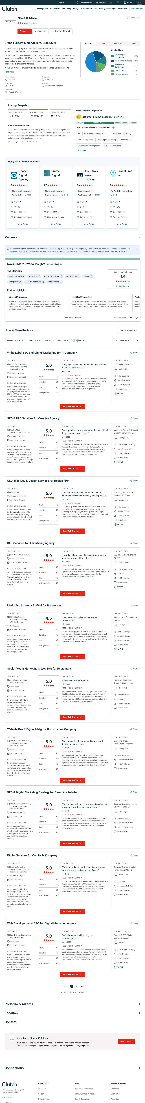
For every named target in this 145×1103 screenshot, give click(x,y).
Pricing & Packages (107, 8)
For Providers (101, 2)
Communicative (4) (16, 276)
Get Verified (116, 1094)
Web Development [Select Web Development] (85, 140)
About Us (42, 1089)
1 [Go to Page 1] (71, 986)
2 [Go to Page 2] (76, 986)
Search (61, 2)
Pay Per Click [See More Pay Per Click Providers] (119, 71)
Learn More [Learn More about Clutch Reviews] (120, 251)
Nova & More (27, 18)
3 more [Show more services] (83, 150)
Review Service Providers (85, 1094)
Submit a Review (128, 330)
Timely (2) (87, 276)
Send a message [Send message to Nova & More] (126, 1041)
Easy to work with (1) (34, 282)
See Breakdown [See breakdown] (121, 286)
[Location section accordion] (72, 1013)
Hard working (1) (55, 282)
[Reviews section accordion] (72, 237)
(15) (26, 185)
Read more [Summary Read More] (9, 72)
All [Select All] (79, 133)
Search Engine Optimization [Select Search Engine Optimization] (95, 133)
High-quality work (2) (53, 276)
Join (139, 2)
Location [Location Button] (62, 340)
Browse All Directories (84, 1089)
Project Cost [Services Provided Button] (33, 340)
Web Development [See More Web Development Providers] (121, 74)
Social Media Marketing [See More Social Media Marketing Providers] (123, 61)
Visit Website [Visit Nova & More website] (40, 31)
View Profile (23, 224)
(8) (92, 185)
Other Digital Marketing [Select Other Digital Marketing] (106, 140)
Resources (122, 8)
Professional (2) (72, 276)
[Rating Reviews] (22, 23)
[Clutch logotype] (9, 1084)
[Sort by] (127, 340)
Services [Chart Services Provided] (88, 43)
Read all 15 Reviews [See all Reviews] (72, 318)
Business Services (89, 8)
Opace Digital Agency (23, 175)
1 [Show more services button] (22, 369)
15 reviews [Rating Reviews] (32, 23)
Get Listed (115, 1089)
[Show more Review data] (72, 406)
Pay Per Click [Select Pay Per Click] (126, 140)
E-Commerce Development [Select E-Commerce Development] (89, 146)
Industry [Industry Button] (48, 340)
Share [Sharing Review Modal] (135, 353)
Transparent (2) (15, 282)
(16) (59, 185)
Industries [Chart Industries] (118, 43)
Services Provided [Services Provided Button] (13, 340)
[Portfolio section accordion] (72, 1004)
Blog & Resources (82, 1099)
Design (76, 8)
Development (42, 8)
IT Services (55, 8)
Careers (41, 1094)
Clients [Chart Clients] (133, 43)
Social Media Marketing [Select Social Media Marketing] (121, 133)
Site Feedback (7, 1097)
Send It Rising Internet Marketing (91, 175)
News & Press (44, 1099)
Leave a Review (86, 2)
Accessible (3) (34, 276)
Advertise (115, 1099)
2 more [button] (28, 195)
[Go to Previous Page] (64, 986)
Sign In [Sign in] (129, 2)
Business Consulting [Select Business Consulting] (112, 146)
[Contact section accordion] (72, 1022)
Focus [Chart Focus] (103, 43)
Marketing (66, 8)
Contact (23, 31)
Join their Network (62, 31)
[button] (15, 340)
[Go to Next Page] (82, 986)
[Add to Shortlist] (132, 17)
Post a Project (137, 8)
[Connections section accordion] (72, 1068)
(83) (125, 185)
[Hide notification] (137, 248)
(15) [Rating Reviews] (128, 281)
